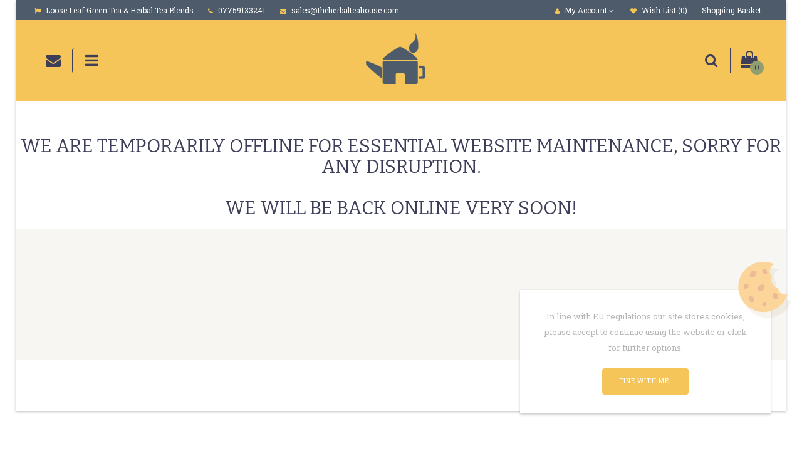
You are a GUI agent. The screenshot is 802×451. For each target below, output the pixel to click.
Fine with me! (645, 381)
